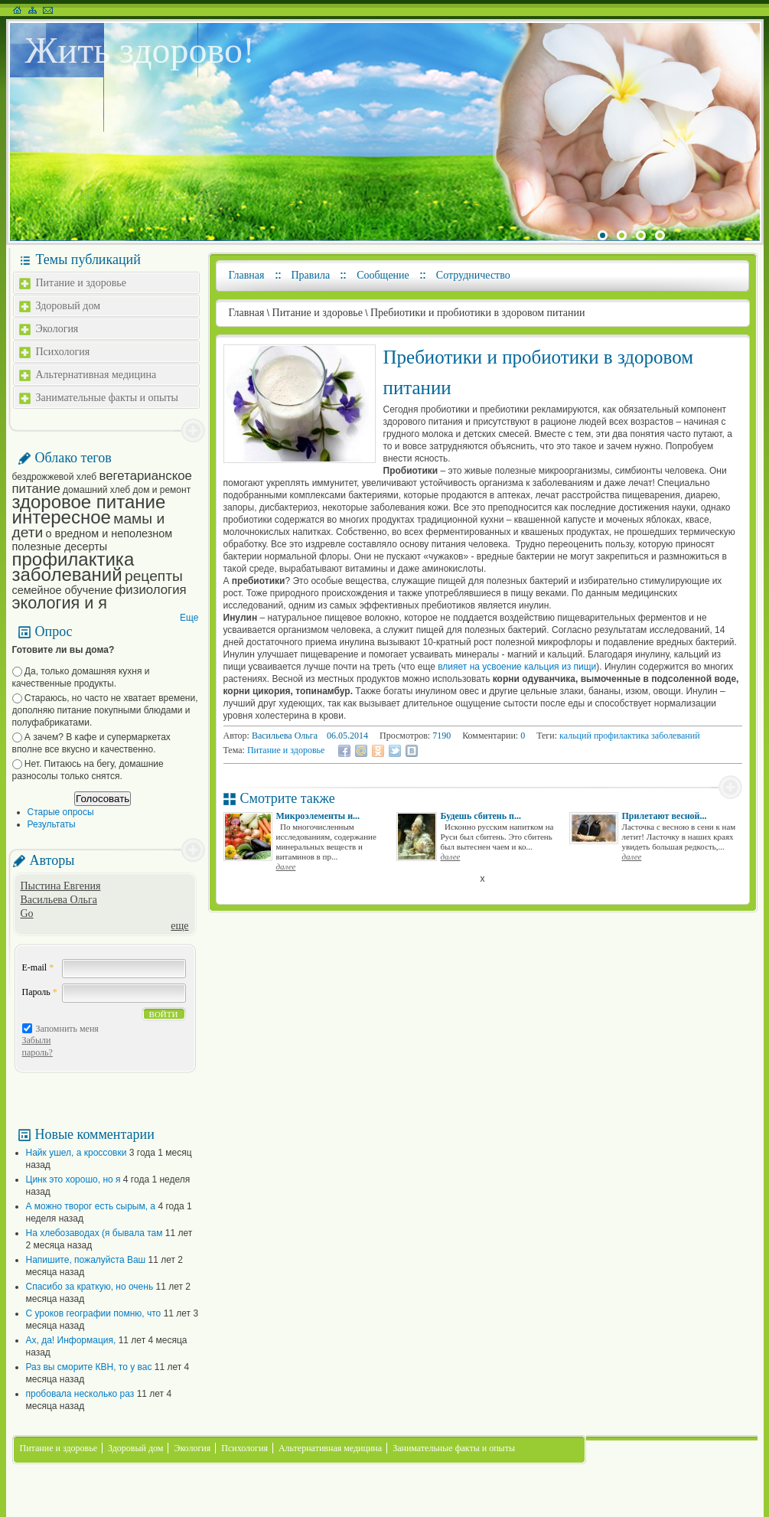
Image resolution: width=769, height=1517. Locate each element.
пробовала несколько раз (80, 1393)
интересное (61, 517)
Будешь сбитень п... (481, 816)
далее (286, 866)
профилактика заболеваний (73, 567)
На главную (17, 10)
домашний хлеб (96, 489)
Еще (189, 617)
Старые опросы (61, 812)
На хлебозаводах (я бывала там (94, 1233)
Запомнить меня (67, 1028)
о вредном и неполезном (109, 533)
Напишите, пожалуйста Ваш (86, 1259)
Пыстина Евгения (61, 886)
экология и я (59, 602)
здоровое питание (89, 501)
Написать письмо (48, 10)
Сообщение (383, 275)
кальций (575, 735)
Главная (247, 275)
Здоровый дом (68, 306)
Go (27, 913)
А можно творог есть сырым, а (91, 1206)
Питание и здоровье (81, 283)
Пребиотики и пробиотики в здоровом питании (477, 312)
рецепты (154, 576)
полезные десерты (60, 546)
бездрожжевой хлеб (54, 476)
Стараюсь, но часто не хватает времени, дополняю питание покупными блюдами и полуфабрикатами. (105, 710)
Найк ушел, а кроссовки (76, 1152)
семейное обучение (62, 590)
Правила (311, 275)
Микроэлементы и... (318, 816)
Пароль (39, 992)
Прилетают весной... (664, 816)
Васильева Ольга (59, 899)
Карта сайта (32, 10)
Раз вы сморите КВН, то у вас (89, 1367)
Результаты (52, 824)
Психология (63, 351)
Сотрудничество (473, 275)
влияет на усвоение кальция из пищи (517, 666)
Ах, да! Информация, (71, 1340)
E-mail (38, 967)
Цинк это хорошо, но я (73, 1179)
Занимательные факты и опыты (107, 397)
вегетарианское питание (102, 482)
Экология (57, 328)
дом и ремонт (161, 489)
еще (179, 925)
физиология (151, 589)
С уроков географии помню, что (93, 1313)
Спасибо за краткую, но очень (90, 1286)
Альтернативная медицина (96, 374)
